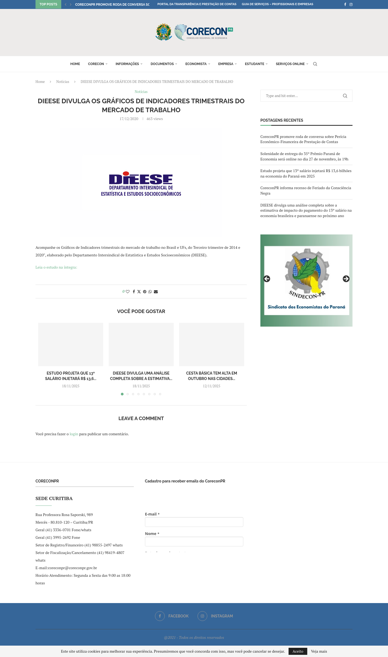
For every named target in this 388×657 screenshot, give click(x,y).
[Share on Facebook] (134, 291)
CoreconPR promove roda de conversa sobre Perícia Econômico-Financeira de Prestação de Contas (303, 139)
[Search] (315, 64)
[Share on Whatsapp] (150, 291)
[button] (65, 4)
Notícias (62, 81)
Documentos (162, 64)
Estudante (254, 64)
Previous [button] (267, 279)
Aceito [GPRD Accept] (298, 651)
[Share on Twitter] (139, 291)
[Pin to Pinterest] (144, 291)
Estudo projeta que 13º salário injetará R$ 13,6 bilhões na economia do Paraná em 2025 (305, 173)
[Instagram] (351, 4)
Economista (195, 64)
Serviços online (290, 64)
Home (75, 64)
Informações (127, 64)
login (74, 433)
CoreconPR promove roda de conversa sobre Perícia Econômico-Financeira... (144, 5)
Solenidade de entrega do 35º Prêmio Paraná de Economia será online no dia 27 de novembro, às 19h (304, 156)
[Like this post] (128, 291)
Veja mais (319, 651)
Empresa (226, 64)
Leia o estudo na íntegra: (56, 267)
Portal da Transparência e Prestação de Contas (196, 4)
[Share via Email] (156, 291)
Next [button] (346, 279)
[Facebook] (345, 4)
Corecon (96, 64)
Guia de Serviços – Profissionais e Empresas (277, 4)
